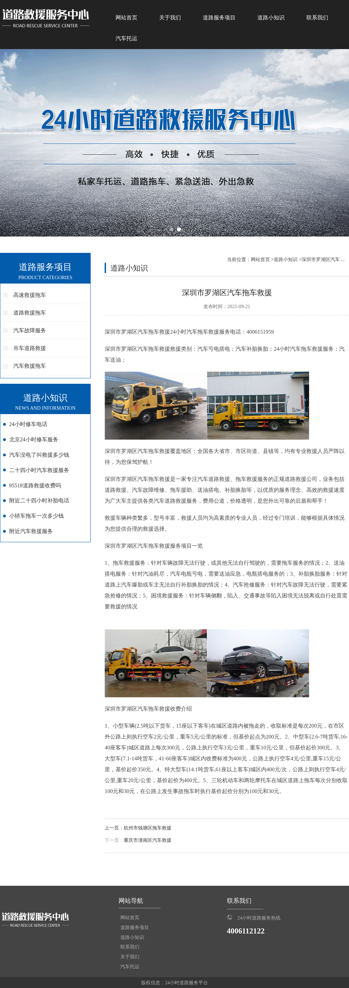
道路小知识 (271, 17)
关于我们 (170, 17)
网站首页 (126, 17)
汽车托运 (126, 38)
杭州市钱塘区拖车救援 (147, 828)
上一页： (114, 828)
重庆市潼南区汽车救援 (147, 840)
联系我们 (317, 17)
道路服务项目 (219, 17)
